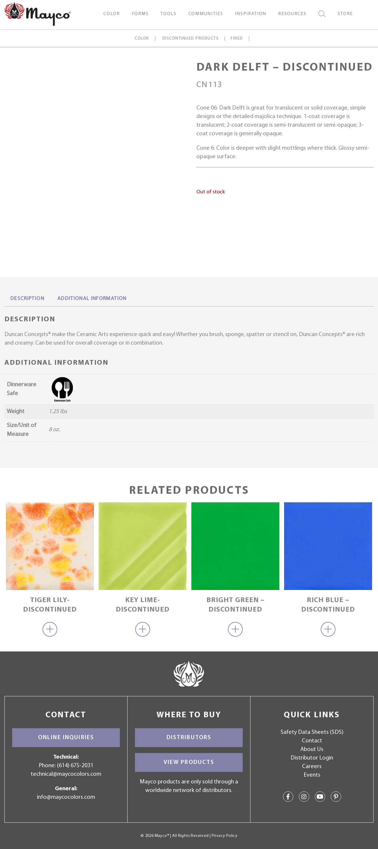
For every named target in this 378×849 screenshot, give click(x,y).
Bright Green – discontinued (235, 605)
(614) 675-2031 (75, 766)
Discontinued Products (190, 38)
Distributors (189, 738)
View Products (189, 762)
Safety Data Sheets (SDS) (312, 732)
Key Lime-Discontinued (143, 605)
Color (142, 38)
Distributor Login (312, 758)
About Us (311, 749)
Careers (312, 767)
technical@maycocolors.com (66, 774)
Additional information (92, 299)
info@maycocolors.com (66, 797)
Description (27, 299)
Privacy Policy (224, 836)
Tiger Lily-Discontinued (50, 605)
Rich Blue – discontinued (328, 605)
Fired (237, 38)
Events (312, 775)
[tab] (27, 299)
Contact (312, 741)
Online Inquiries (66, 738)
